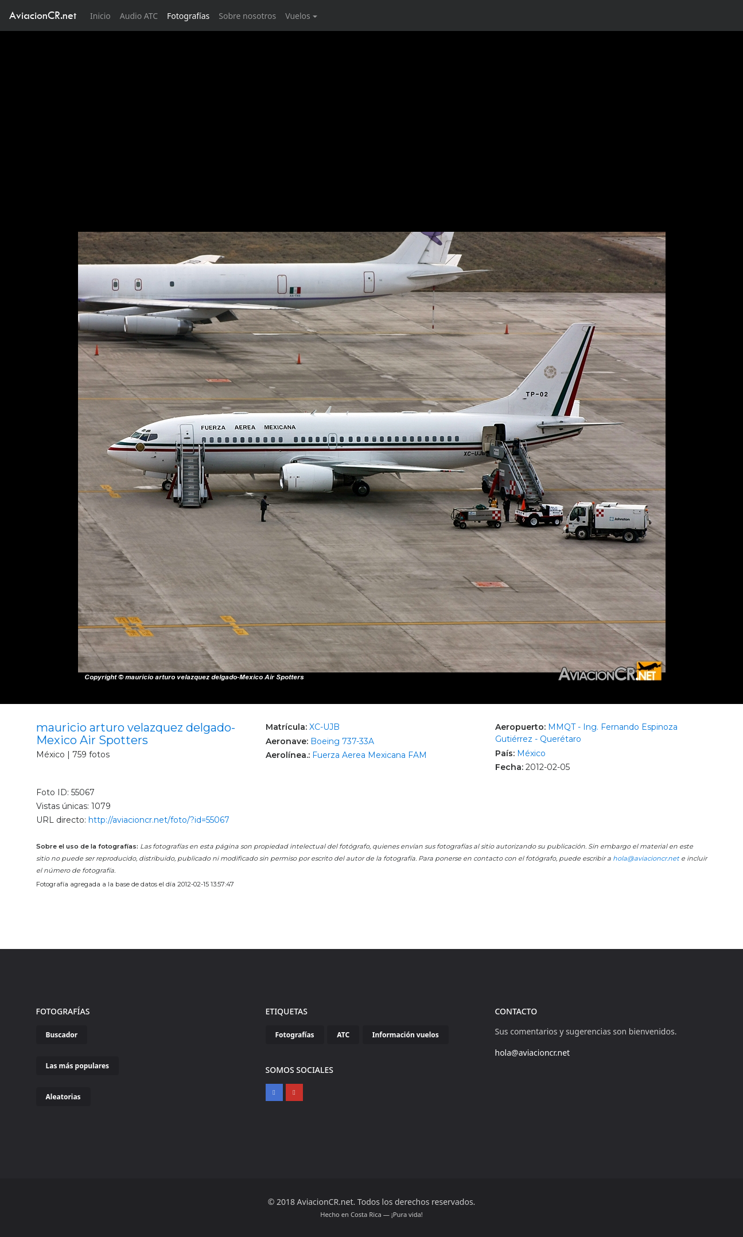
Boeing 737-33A (342, 741)
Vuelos (297, 15)
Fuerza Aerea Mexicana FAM (369, 755)
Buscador (62, 1035)
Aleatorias (63, 1097)
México (531, 753)
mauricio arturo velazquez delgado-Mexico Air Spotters (135, 734)
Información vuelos (405, 1035)
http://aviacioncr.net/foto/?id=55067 (158, 820)
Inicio (102, 15)
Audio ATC (139, 15)
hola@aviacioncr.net (646, 858)
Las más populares (78, 1066)
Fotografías (188, 15)
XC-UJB (324, 727)
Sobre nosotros (247, 15)
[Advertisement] (372, 117)
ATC (343, 1035)
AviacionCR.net (42, 15)
